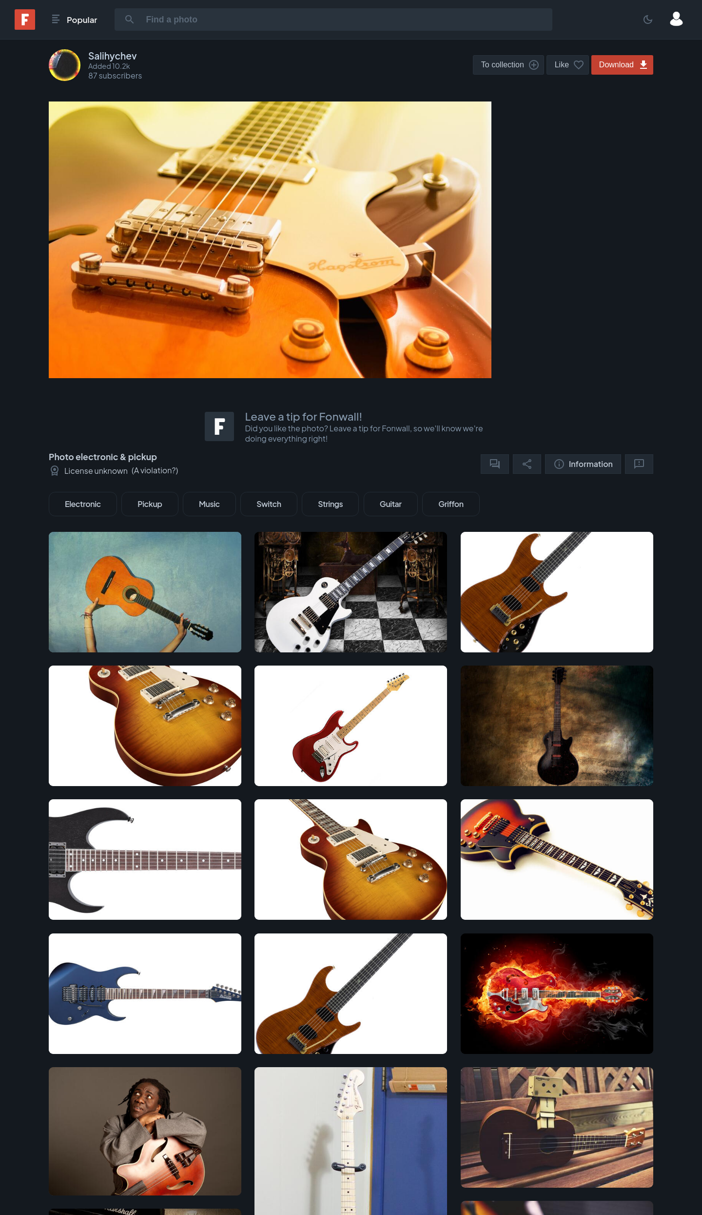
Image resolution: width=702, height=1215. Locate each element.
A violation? (155, 470)
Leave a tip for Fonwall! (303, 416)
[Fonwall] (25, 26)
